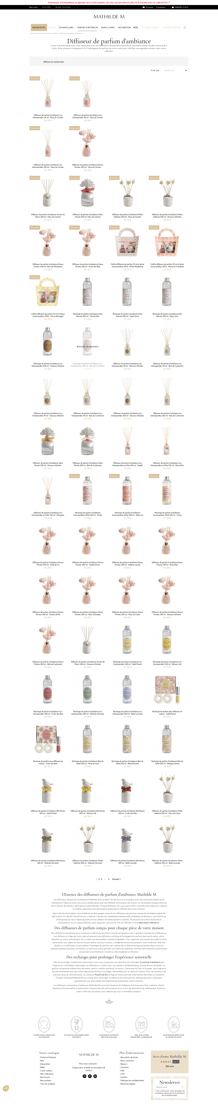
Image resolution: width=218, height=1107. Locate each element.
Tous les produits (47, 1084)
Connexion (160, 7)
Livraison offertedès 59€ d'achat (109, 1036)
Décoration (45, 1064)
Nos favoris (45, 1077)
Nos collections (47, 1074)
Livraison (124, 1067)
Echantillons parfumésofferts (76, 1036)
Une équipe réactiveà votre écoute (173, 1036)
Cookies (124, 1077)
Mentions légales (128, 1084)
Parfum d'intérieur (48, 1057)
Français (148, 7)
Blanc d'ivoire (63, 7)
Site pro (46, 7)
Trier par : (156, 70)
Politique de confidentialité (132, 1080)
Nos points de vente (129, 1057)
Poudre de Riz (101, 974)
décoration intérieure (149, 922)
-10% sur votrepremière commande (141, 1036)
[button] (6, 1088)
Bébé (42, 1067)
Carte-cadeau (46, 1071)
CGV (123, 1074)
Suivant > (116, 879)
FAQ (122, 1071)
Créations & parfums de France (44, 1036)
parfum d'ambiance (151, 962)
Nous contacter (127, 1061)
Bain (42, 1061)
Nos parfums (45, 1080)
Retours (124, 1064)
